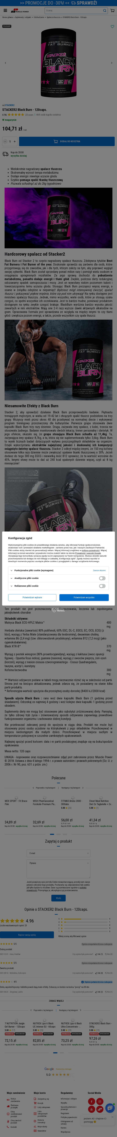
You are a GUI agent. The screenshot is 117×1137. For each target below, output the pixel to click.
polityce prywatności (90, 550)
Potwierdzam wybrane (32, 597)
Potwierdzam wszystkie (84, 597)
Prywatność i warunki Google (88, 553)
